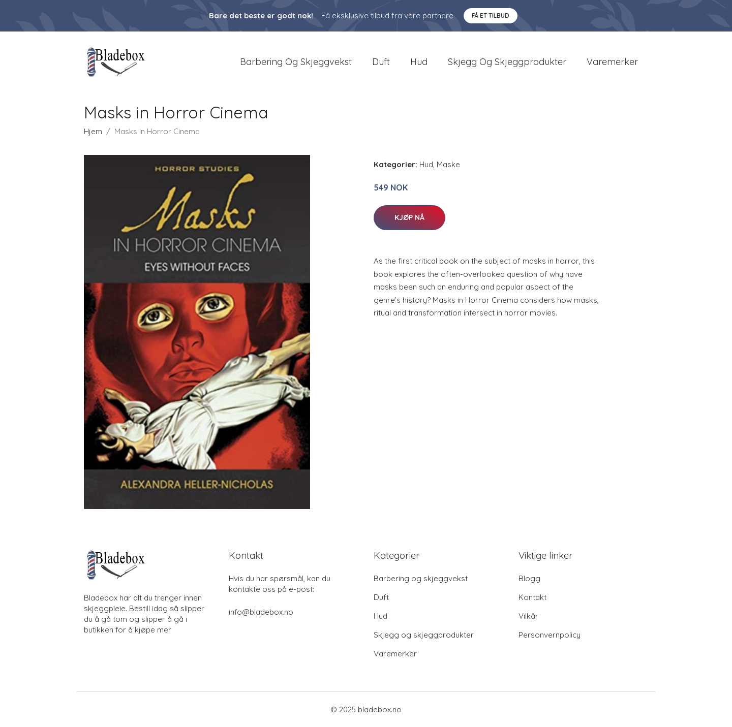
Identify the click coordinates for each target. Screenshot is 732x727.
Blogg (529, 578)
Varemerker (612, 62)
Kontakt (532, 597)
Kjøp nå (409, 217)
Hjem (93, 131)
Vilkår (528, 616)
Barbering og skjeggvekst (296, 62)
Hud (419, 62)
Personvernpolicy (549, 635)
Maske (448, 164)
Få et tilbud (490, 15)
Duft (381, 62)
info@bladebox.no (261, 612)
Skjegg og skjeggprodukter (507, 62)
